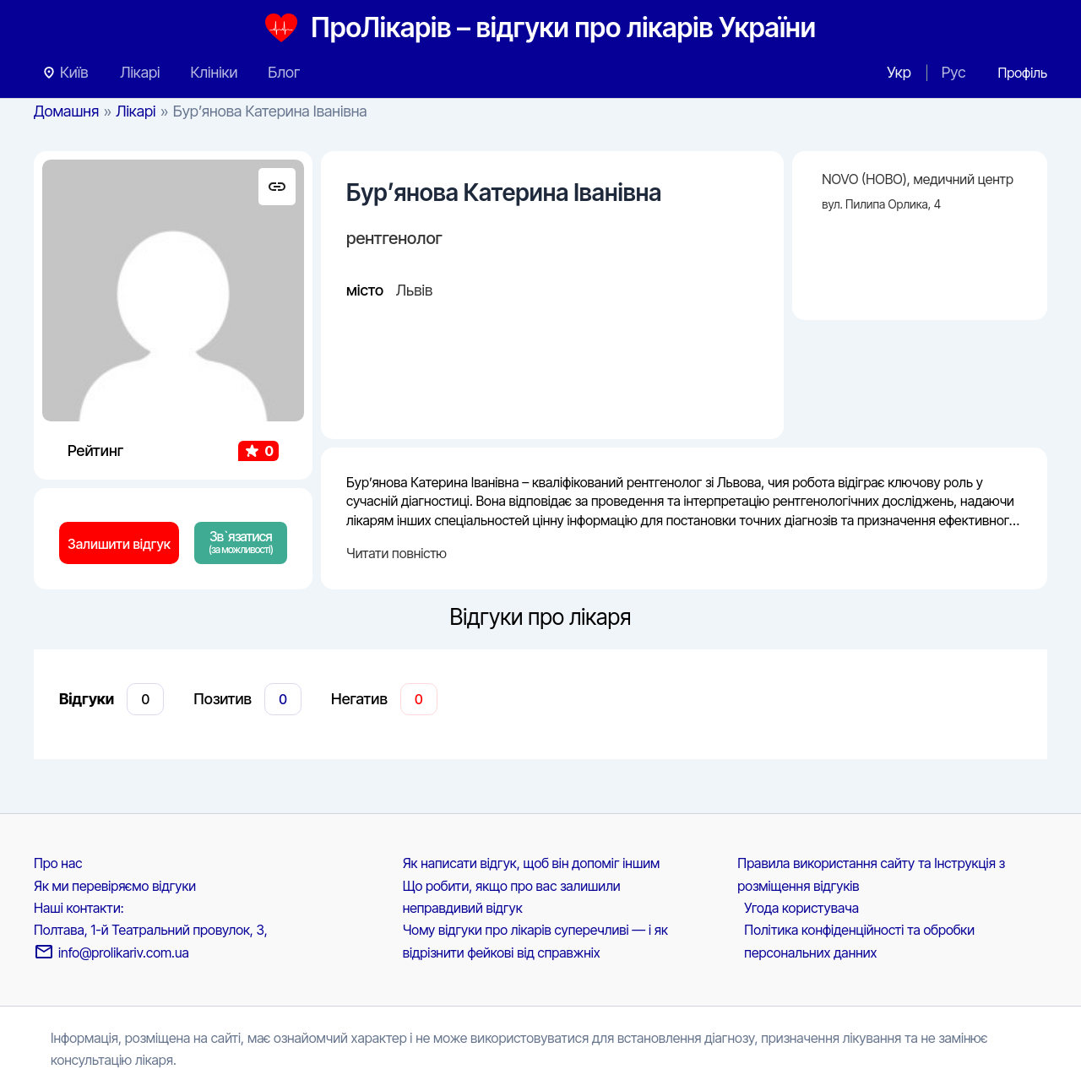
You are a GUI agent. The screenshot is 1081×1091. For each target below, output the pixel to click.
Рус (954, 72)
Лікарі (140, 72)
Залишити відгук (119, 543)
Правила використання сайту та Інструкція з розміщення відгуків (870, 874)
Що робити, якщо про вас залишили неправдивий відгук (512, 896)
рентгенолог (394, 238)
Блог (284, 72)
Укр (899, 72)
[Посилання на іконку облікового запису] (1022, 73)
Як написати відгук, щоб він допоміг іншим (531, 863)
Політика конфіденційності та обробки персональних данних (859, 940)
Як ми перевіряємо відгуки (115, 885)
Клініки (213, 72)
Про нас (58, 863)
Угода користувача (801, 907)
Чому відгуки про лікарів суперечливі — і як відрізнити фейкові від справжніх (535, 940)
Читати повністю (396, 553)
